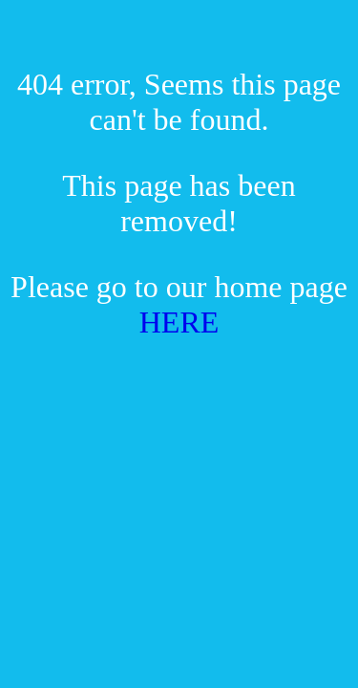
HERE (179, 322)
